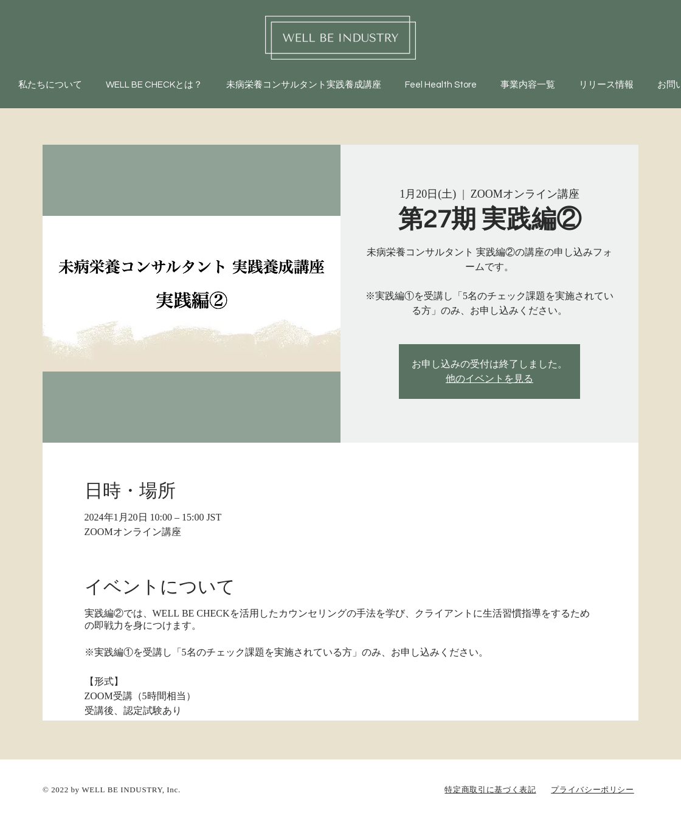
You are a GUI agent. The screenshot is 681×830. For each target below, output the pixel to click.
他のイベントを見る (489, 379)
